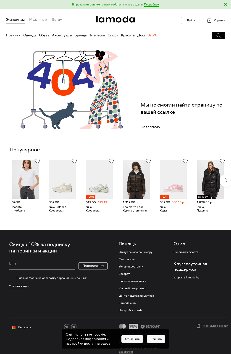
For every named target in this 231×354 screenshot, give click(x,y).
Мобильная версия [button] (215, 326)
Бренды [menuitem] (81, 35)
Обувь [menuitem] (44, 35)
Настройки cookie (130, 310)
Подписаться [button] (93, 266)
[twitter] (74, 327)
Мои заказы (127, 259)
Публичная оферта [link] (185, 252)
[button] (115, 4)
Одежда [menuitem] (29, 35)
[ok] (81, 327)
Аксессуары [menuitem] (62, 35)
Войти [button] (191, 20)
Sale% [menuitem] (152, 35)
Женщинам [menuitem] (15, 19)
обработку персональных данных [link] (64, 278)
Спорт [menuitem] (113, 35)
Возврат (124, 274)
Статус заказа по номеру (135, 252)
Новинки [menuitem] (13, 35)
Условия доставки (131, 266)
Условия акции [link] (19, 286)
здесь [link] (105, 343)
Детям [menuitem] (57, 19)
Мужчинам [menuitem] (38, 19)
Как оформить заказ (132, 281)
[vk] (67, 327)
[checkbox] (58, 278)
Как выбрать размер (132, 288)
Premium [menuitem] (97, 35)
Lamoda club (127, 303)
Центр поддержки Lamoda (136, 296)
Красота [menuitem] (128, 35)
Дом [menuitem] (141, 35)
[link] (115, 19)
